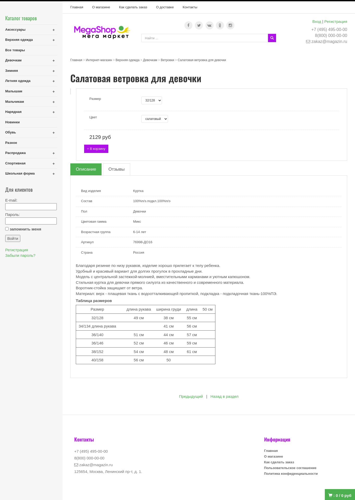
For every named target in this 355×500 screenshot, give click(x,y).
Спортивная (15, 163)
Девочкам (13, 60)
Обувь (10, 132)
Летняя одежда (17, 81)
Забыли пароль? (20, 255)
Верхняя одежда (19, 40)
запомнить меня (25, 229)
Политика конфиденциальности (291, 474)
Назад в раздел (224, 396)
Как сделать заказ (133, 7)
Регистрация (335, 21)
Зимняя (11, 71)
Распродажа (15, 153)
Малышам (13, 91)
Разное (11, 143)
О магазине (101, 7)
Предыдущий (191, 396)
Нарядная (13, 112)
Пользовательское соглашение (290, 468)
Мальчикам (14, 102)
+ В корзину (96, 149)
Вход (316, 21)
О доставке (165, 7)
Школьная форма (20, 173)
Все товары (15, 50)
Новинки (12, 122)
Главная (76, 7)
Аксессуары (15, 29)
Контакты (190, 7)
